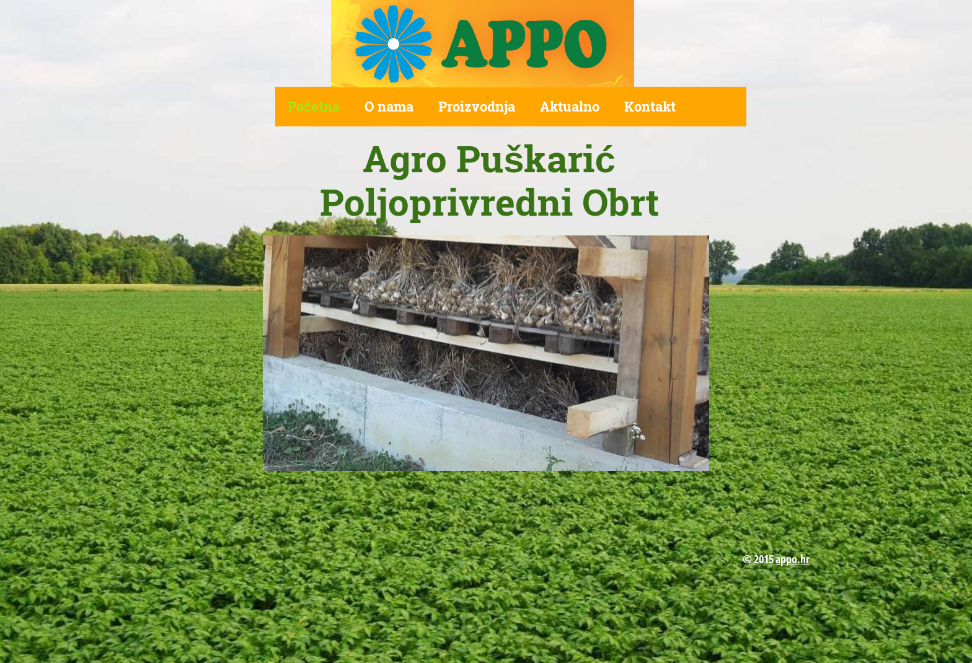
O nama (389, 106)
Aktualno (569, 106)
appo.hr (792, 558)
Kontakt (650, 106)
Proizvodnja (476, 106)
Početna (314, 106)
